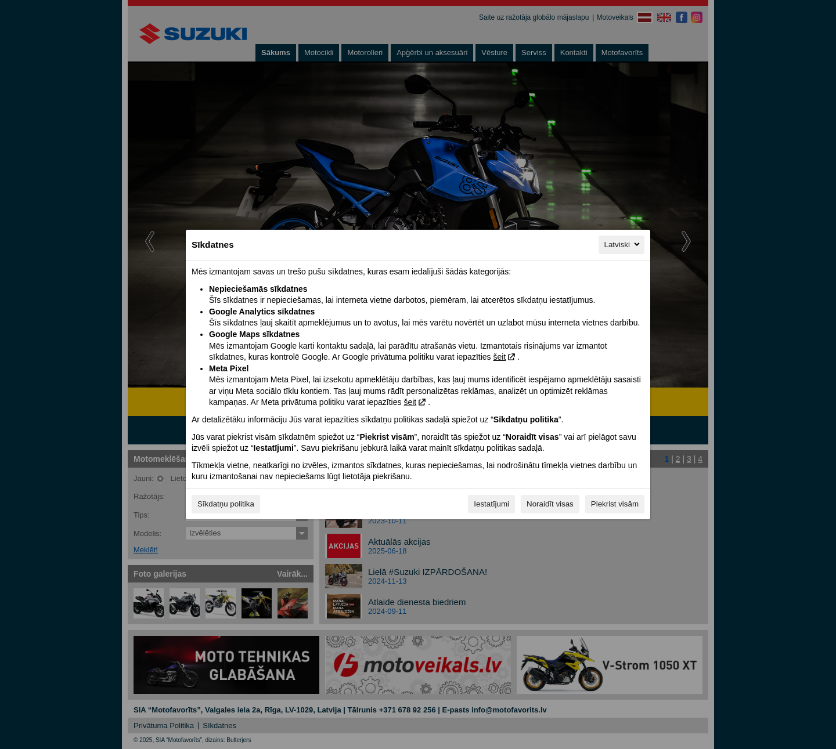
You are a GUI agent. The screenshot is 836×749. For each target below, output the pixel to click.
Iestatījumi (491, 504)
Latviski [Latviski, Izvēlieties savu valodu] (623, 244)
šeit (499, 356)
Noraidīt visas (550, 504)
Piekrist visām (615, 504)
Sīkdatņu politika (225, 504)
